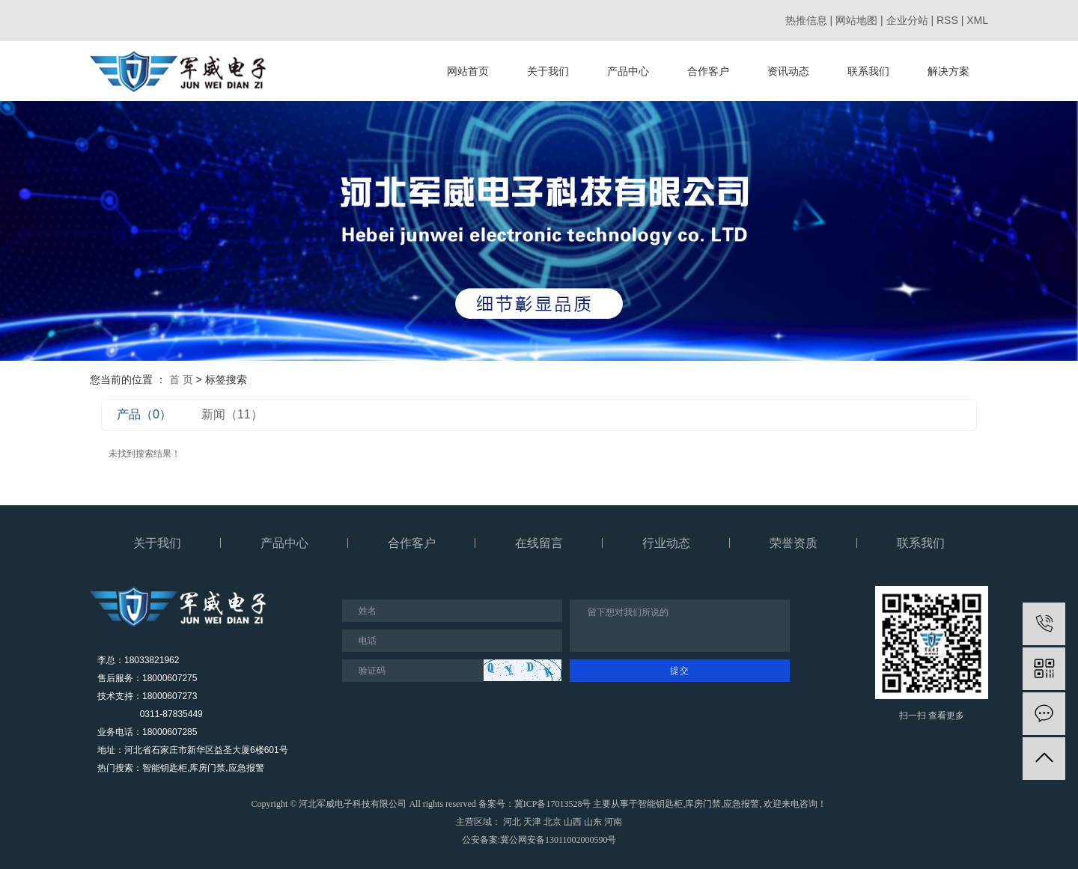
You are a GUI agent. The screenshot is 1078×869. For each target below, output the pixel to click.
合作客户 (708, 71)
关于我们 (548, 71)
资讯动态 (788, 71)
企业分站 (907, 20)
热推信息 (806, 20)
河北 (512, 822)
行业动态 (666, 543)
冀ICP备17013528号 (552, 804)
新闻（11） (232, 414)
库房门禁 (703, 804)
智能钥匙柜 (660, 804)
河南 (613, 822)
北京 (552, 822)
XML (977, 20)
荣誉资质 (793, 543)
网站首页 (468, 71)
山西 (573, 822)
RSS (947, 20)
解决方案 (948, 71)
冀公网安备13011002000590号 (558, 840)
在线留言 (539, 543)
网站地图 (856, 20)
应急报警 (741, 804)
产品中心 (628, 71)
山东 (593, 822)
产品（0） (144, 414)
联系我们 (868, 71)
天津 (532, 822)
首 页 (181, 379)
